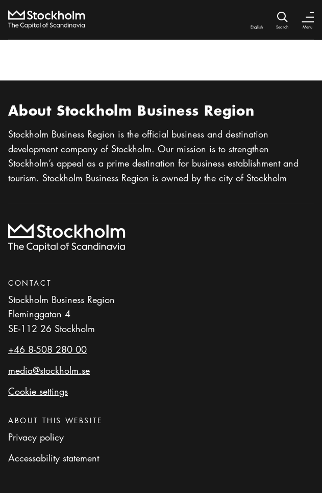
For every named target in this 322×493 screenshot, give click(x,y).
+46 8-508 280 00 (47, 349)
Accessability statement (53, 458)
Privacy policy (36, 437)
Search (282, 26)
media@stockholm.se (49, 370)
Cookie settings (38, 391)
